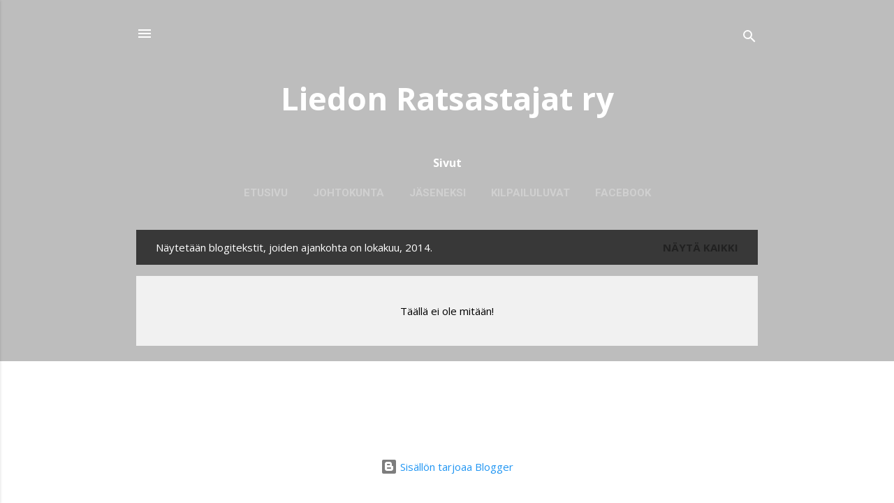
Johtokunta (348, 193)
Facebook (623, 193)
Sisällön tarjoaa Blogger (447, 467)
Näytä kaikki (700, 247)
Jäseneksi (437, 193)
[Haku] (749, 38)
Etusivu (266, 193)
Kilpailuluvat (530, 193)
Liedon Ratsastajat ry (447, 98)
